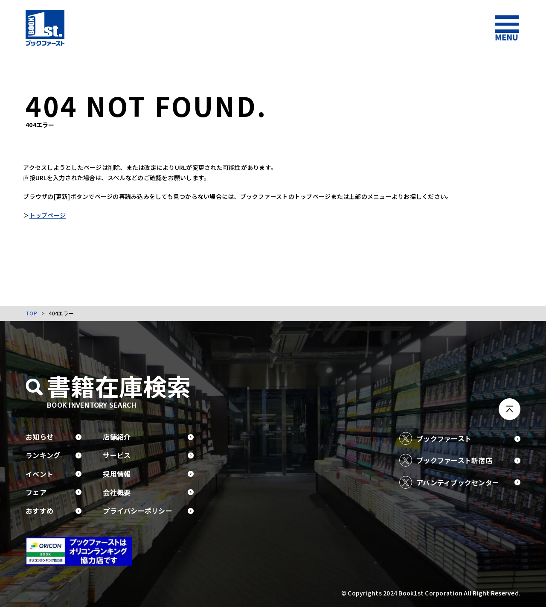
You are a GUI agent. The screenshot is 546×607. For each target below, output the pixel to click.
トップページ (50, 215)
